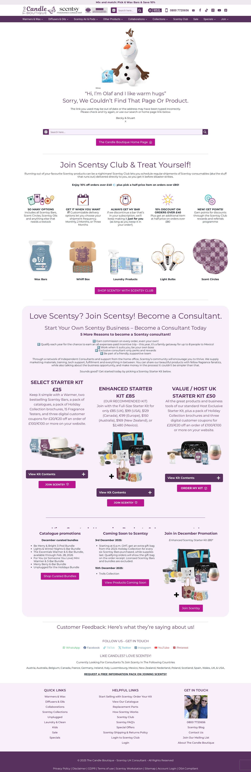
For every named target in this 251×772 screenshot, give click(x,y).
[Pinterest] (226, 10)
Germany (87, 662)
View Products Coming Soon (125, 577)
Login (125, 737)
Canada (65, 662)
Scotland (187, 662)
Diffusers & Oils (55, 696)
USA (221, 662)
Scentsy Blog (196, 721)
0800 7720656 (196, 716)
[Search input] (128, 10)
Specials (55, 732)
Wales (206, 662)
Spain (197, 662)
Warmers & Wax (55, 691)
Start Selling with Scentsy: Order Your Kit (125, 691)
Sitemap (150, 763)
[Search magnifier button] (140, 10)
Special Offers (125, 721)
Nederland (163, 662)
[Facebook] (200, 10)
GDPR (92, 763)
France (76, 662)
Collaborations (55, 701)
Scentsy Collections (55, 706)
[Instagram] (213, 10)
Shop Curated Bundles (60, 570)
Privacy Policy (61, 763)
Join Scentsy (191, 602)
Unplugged (55, 711)
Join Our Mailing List (196, 732)
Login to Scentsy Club (125, 732)
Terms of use (106, 763)
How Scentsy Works (125, 706)
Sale (195, 19)
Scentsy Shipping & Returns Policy (125, 727)
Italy (106, 662)
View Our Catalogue (125, 696)
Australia (41, 662)
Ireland (98, 662)
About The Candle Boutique (196, 737)
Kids (55, 721)
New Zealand (147, 662)
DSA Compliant (188, 763)
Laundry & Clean (55, 716)
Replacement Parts (125, 701)
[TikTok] (206, 10)
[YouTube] (219, 10)
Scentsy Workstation (129, 763)
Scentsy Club (180, 19)
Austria (30, 662)
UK (213, 662)
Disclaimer (79, 763)
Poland (175, 662)
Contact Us (196, 727)
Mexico (133, 662)
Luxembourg (119, 662)
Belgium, (54, 662)
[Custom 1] (193, 10)
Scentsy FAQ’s (125, 716)
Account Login (167, 763)
